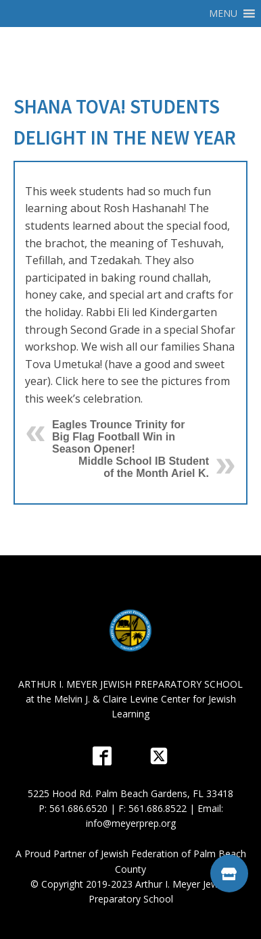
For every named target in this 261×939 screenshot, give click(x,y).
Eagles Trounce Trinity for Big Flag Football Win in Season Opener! (118, 437)
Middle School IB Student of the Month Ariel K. (143, 467)
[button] (223, 13)
